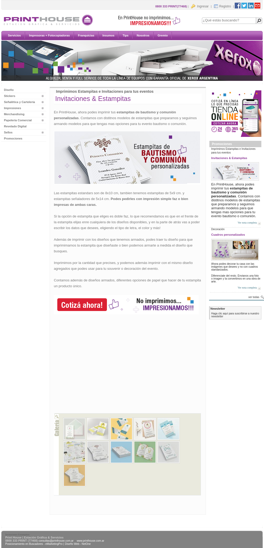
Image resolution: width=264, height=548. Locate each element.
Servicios (199, 35)
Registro (222, 6)
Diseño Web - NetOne (78, 543)
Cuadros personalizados (228, 234)
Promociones (13, 138)
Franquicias (201, 44)
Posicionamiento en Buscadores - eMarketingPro (34, 543)
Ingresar (200, 6)
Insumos (223, 44)
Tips (240, 44)
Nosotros (199, 52)
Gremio (219, 52)
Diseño (9, 89)
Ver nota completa (247, 222)
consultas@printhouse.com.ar (56, 540)
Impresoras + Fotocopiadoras (234, 35)
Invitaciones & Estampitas (229, 158)
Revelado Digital (15, 126)
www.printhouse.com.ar (90, 540)
